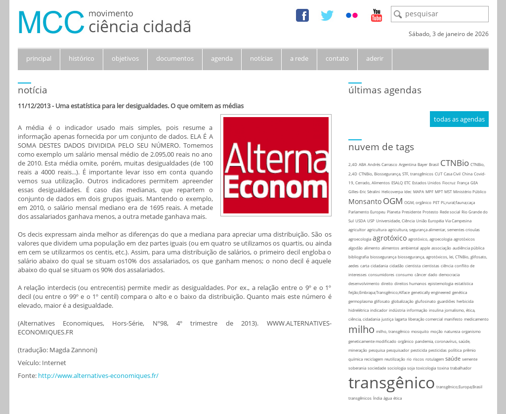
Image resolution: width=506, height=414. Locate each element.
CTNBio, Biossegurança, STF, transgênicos (396, 173)
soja (411, 368)
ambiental (410, 247)
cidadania (379, 265)
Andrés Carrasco (382, 164)
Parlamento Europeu (366, 211)
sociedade (377, 368)
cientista (413, 265)
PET (436, 202)
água (387, 398)
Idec (408, 191)
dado (432, 274)
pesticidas (437, 350)
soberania (357, 368)
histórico (81, 58)
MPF (429, 191)
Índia (377, 398)
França (463, 182)
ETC (407, 182)
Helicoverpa (392, 191)
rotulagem (434, 359)
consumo (404, 274)
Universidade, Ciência (395, 220)
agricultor (357, 229)
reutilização (394, 359)
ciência (447, 265)
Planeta (393, 211)
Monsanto (364, 201)
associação (441, 247)
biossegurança (383, 256)
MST (448, 191)
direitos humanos (410, 283)
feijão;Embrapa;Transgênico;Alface (379, 292)
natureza (452, 331)
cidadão (396, 265)
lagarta (401, 319)
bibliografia (358, 256)
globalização (402, 301)
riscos (418, 359)
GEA (474, 182)
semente (469, 359)
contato (337, 58)
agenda (222, 58)
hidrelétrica (358, 310)
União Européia (430, 220)
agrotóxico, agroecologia (430, 239)
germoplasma (360, 301)
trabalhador (460, 368)
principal (38, 58)
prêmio (469, 350)
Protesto (430, 211)
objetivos (125, 58)
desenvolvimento (364, 283)
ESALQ (397, 182)
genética (459, 292)
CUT (438, 173)
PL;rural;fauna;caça (458, 202)
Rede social (450, 211)
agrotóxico (390, 238)
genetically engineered (431, 292)
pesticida (419, 350)
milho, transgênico (393, 331)
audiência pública (468, 247)
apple (425, 247)
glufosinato (425, 301)
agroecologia (359, 239)
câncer (420, 274)
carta (364, 265)
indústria (397, 310)
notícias (261, 58)
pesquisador (397, 350)
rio (409, 359)
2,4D (352, 164)
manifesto (453, 319)
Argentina (407, 164)
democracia (449, 274)
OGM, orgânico (417, 202)
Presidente (411, 211)
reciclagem (373, 359)
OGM (393, 201)
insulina (436, 310)
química (355, 359)
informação (417, 310)
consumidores (381, 274)
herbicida (465, 301)
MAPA (418, 191)
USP (371, 220)
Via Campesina (458, 220)
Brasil (434, 164)
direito (387, 283)
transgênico (391, 382)
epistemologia (440, 283)
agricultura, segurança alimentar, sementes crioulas (434, 229)
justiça (387, 319)
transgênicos (360, 398)
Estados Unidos (426, 182)
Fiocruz (449, 182)
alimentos (390, 247)
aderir (374, 58)
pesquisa (377, 350)
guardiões (446, 301)
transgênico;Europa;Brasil (459, 386)
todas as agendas (459, 119)
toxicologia (426, 368)
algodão (355, 247)
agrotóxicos (464, 239)
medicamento (476, 319)
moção (436, 331)
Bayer (422, 164)
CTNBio (454, 162)
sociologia (396, 368)
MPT (439, 191)
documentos (175, 58)
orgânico (406, 341)
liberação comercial (425, 319)
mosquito (420, 331)
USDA (360, 220)
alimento (372, 247)
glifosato (382, 301)
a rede (299, 58)
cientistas (430, 265)
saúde (453, 358)
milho (361, 329)
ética (397, 398)
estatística (464, 283)
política (455, 350)
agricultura (376, 229)
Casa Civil (452, 173)
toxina (443, 368)
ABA (362, 164)
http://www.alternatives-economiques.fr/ (98, 375)
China (467, 173)
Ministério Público (469, 191)
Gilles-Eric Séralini (364, 191)
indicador (378, 310)
